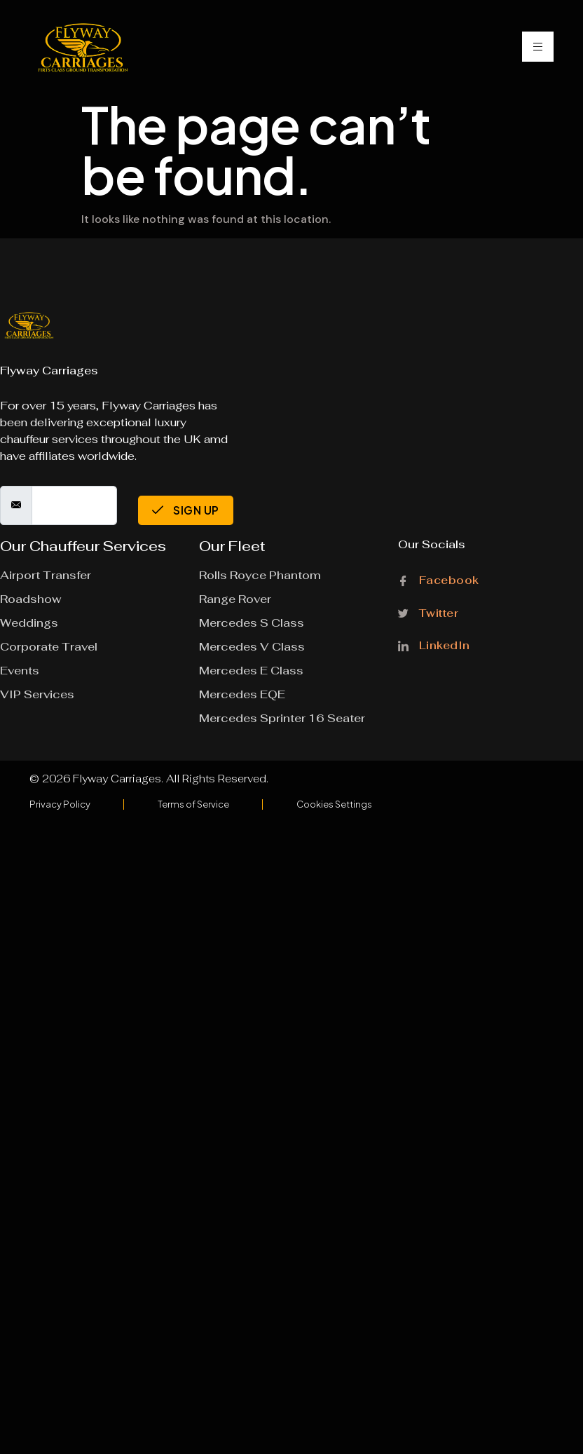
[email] (74, 505)
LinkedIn (434, 644)
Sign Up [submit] (185, 510)
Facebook (438, 581)
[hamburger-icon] (538, 47)
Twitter (428, 612)
